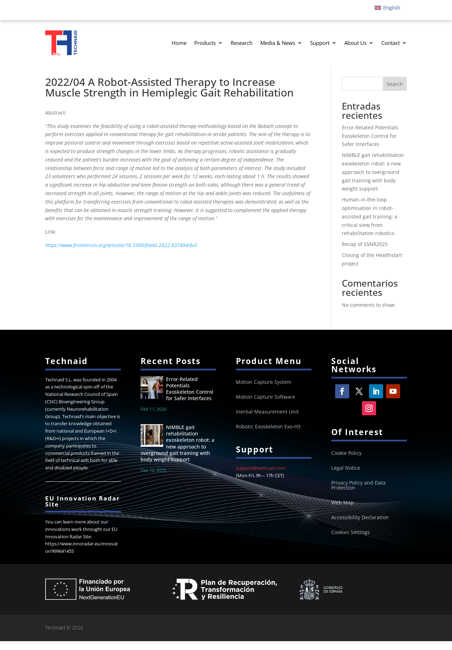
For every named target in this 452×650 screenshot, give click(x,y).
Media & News (277, 42)
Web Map (342, 512)
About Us (355, 42)
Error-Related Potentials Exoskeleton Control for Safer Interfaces (370, 145)
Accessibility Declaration (360, 526)
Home (179, 42)
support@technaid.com (261, 477)
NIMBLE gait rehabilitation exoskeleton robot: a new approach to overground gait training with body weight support (373, 181)
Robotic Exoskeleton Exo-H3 (268, 436)
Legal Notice (345, 477)
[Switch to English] (387, 7)
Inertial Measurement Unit (267, 421)
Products (205, 42)
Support (319, 42)
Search (395, 92)
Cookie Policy (346, 462)
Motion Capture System (263, 391)
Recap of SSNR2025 (365, 253)
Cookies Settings (350, 541)
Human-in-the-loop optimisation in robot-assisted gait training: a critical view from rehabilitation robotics (369, 225)
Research (241, 42)
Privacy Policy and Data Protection (358, 494)
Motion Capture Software (265, 406)
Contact (390, 42)
